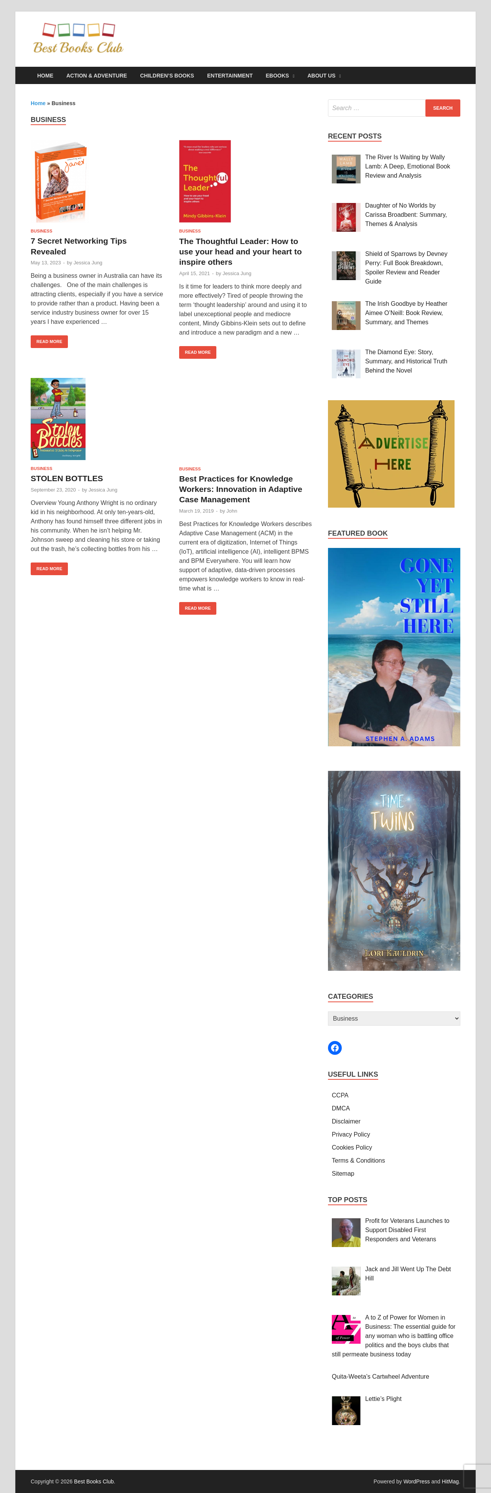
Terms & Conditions (358, 1160)
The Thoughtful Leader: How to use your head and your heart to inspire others (240, 252)
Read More (46, 339)
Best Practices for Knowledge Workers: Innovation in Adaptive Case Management (240, 489)
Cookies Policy (352, 1147)
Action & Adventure (96, 76)
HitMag (450, 1481)
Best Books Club (94, 1481)
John (231, 511)
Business (41, 231)
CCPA (340, 1095)
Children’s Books (167, 76)
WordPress (417, 1481)
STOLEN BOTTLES (67, 478)
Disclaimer (346, 1121)
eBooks (277, 76)
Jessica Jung (88, 263)
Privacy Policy (351, 1134)
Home (45, 76)
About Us (321, 76)
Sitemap (343, 1173)
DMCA (341, 1108)
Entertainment (230, 76)
